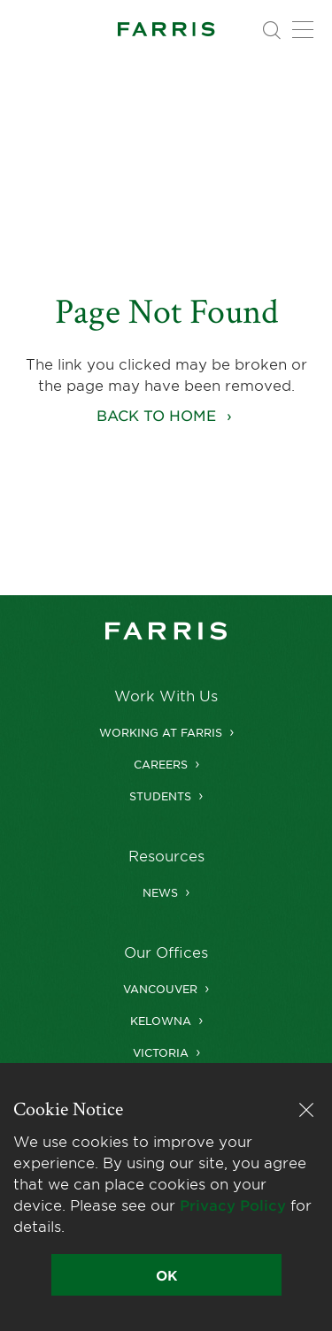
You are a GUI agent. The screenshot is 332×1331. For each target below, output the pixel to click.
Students (160, 796)
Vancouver (160, 989)
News (160, 892)
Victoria (161, 1052)
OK (166, 1274)
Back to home (156, 415)
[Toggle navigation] (303, 29)
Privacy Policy (233, 1204)
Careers (161, 764)
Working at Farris (160, 732)
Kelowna (160, 1021)
